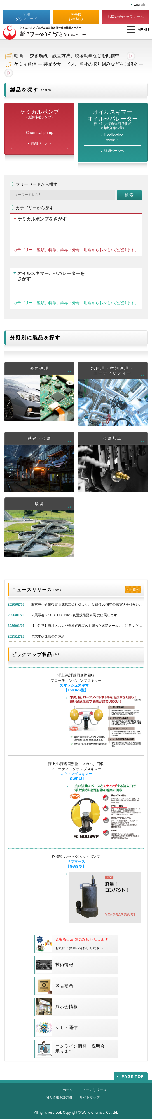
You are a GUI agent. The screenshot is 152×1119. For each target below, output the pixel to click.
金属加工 (112, 438)
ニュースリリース (92, 1090)
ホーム (67, 1090)
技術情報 (55, 964)
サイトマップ (89, 1097)
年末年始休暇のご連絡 (48, 636)
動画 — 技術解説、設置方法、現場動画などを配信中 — (74, 55)
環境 (39, 504)
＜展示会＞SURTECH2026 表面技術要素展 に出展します (74, 615)
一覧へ (134, 589)
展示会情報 (57, 1006)
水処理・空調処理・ (112, 371)
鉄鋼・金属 (40, 438)
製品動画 (55, 985)
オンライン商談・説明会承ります (70, 1049)
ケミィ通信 (57, 1028)
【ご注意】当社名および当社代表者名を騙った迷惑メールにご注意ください (88, 626)
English (139, 4)
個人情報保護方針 (59, 1097)
